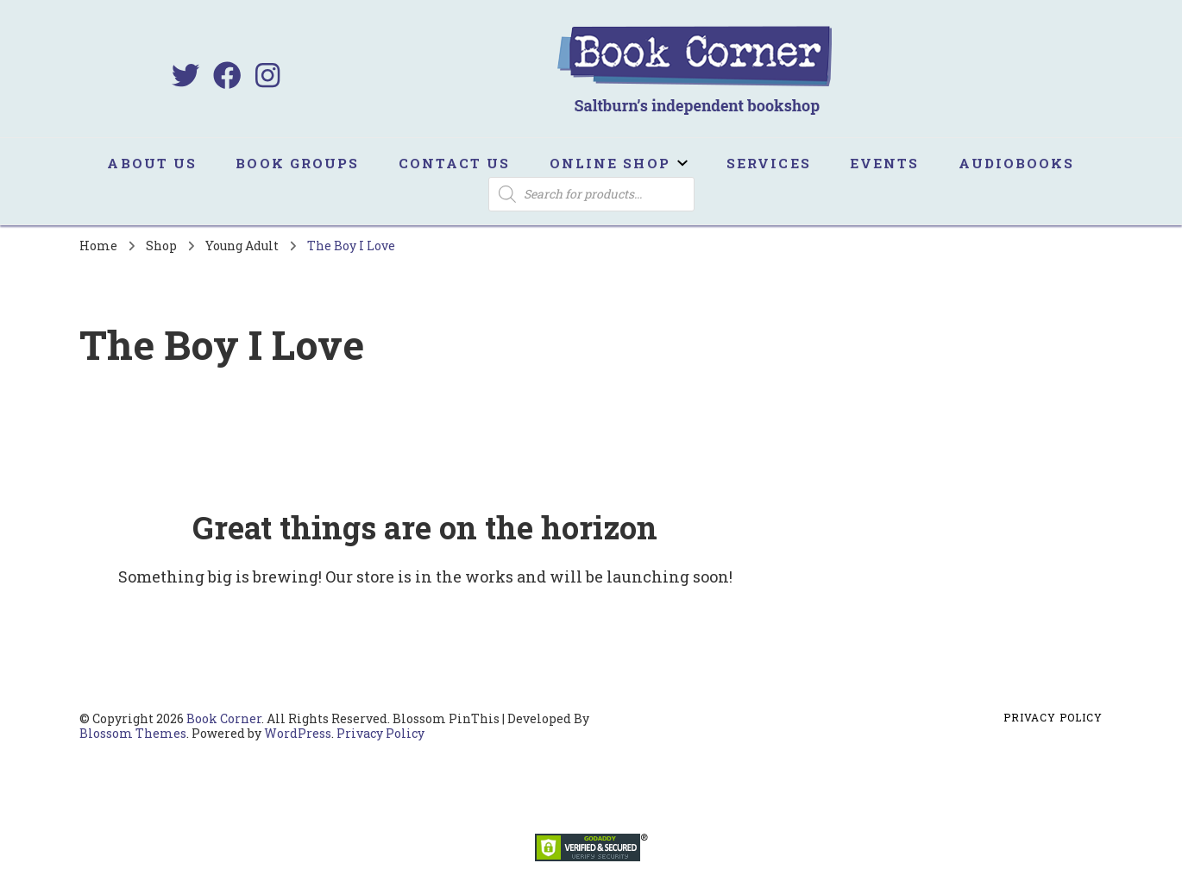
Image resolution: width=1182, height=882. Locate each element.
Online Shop (610, 163)
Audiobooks (1017, 163)
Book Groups (297, 163)
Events (885, 163)
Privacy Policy (380, 733)
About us (152, 163)
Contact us (455, 163)
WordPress (297, 733)
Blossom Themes (132, 733)
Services (768, 163)
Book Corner (223, 718)
